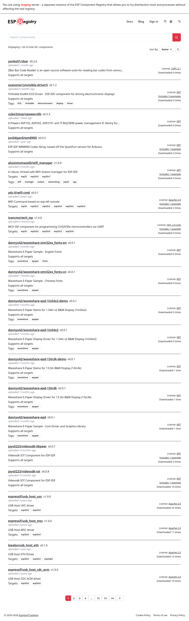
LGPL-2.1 (176, 68)
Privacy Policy (177, 615)
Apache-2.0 (175, 199)
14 (112, 598)
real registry (26, 9)
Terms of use (160, 615)
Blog (141, 21)
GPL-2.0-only (174, 225)
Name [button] (167, 49)
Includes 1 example (170, 149)
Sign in (154, 21)
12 (98, 598)
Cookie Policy (143, 615)
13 (105, 598)
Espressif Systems (28, 615)
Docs (130, 21)
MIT (179, 92)
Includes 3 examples (169, 96)
